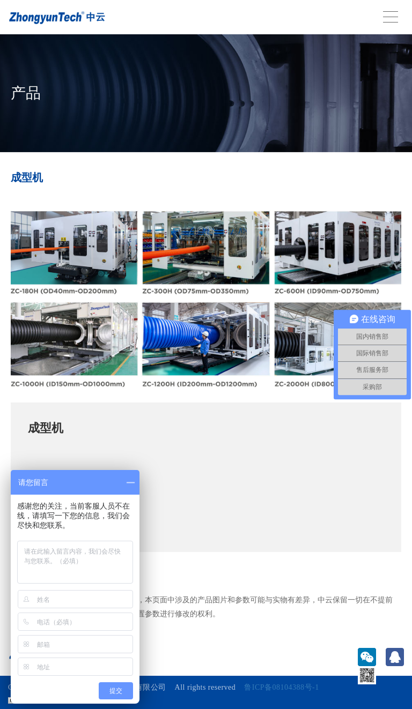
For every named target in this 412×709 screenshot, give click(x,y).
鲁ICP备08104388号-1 (281, 687)
